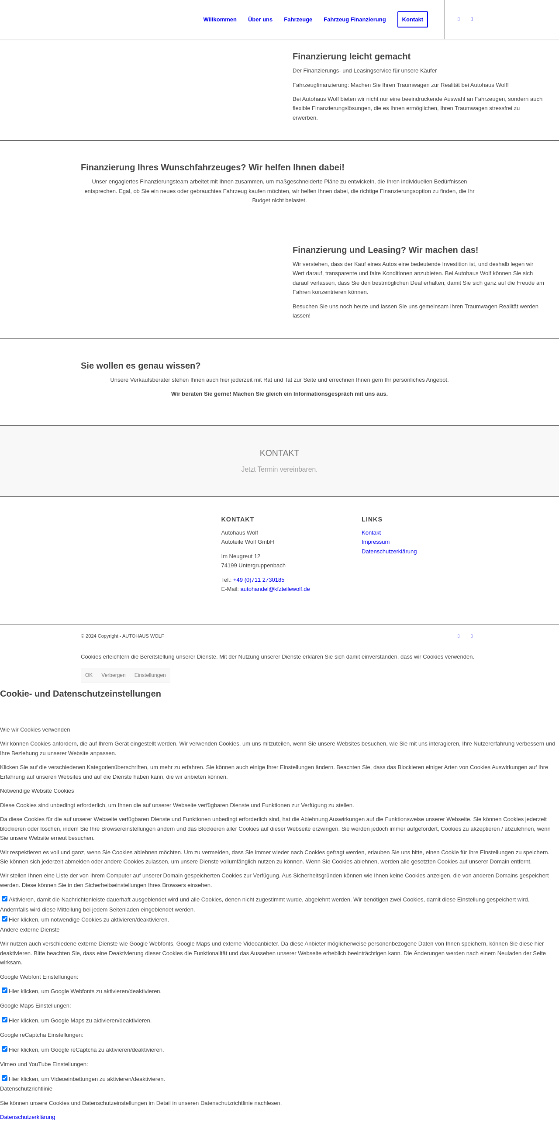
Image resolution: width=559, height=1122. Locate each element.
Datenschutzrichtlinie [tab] (26, 1088)
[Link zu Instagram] (471, 19)
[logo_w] (144, 19)
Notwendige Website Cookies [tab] (37, 790)
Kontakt (371, 532)
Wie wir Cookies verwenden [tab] (35, 729)
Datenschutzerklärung (389, 551)
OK (89, 675)
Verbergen (113, 675)
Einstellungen (150, 675)
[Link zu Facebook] (458, 19)
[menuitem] (220, 19)
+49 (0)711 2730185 (258, 580)
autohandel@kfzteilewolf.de (275, 589)
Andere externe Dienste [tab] (30, 929)
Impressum (376, 542)
